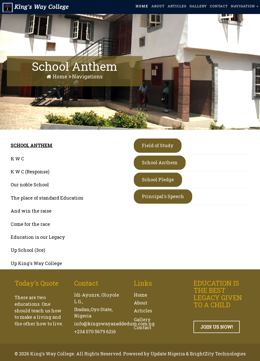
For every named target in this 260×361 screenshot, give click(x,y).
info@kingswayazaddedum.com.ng (114, 324)
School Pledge (158, 179)
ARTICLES (177, 8)
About (140, 303)
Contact (142, 327)
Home (57, 76)
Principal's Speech (163, 196)
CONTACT (219, 8)
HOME (142, 8)
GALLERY (198, 8)
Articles (143, 311)
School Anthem (159, 162)
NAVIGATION (244, 8)
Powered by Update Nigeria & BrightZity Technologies (184, 354)
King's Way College (35, 9)
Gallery (142, 319)
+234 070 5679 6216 (95, 331)
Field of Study (157, 145)
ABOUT (158, 8)
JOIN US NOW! (216, 327)
